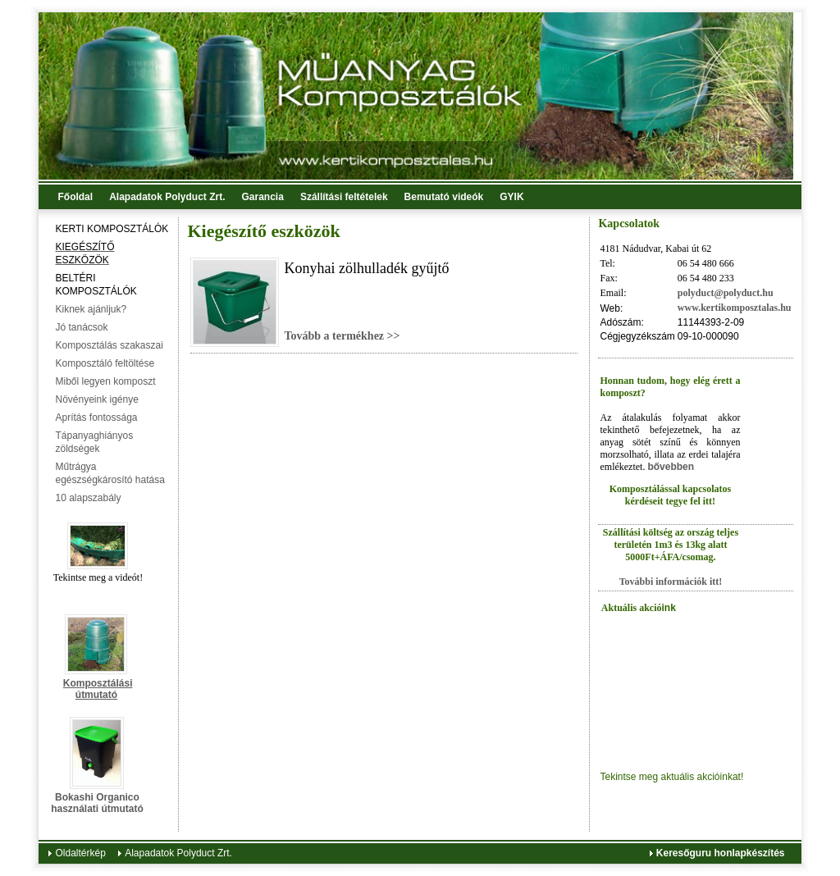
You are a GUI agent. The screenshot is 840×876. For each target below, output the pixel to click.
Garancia (263, 197)
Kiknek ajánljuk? (90, 309)
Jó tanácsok (81, 327)
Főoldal (75, 197)
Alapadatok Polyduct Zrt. (167, 197)
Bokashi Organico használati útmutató (97, 803)
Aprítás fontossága (96, 417)
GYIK (511, 197)
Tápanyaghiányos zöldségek (94, 442)
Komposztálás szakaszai (108, 345)
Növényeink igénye (96, 399)
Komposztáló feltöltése (104, 363)
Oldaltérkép (80, 853)
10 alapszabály (88, 498)
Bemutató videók (444, 197)
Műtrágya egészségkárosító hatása (109, 473)
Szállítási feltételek (344, 197)
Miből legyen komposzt (105, 381)
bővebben (670, 466)
